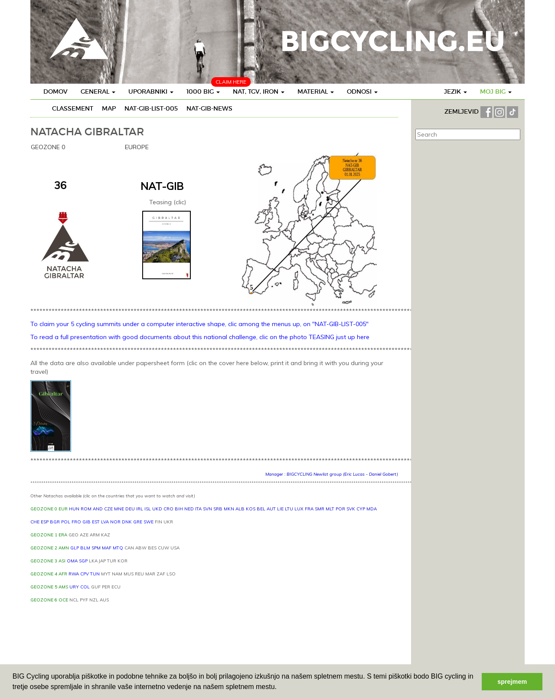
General (98, 91)
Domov (55, 91)
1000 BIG (203, 91)
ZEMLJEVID (462, 111)
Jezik (455, 91)
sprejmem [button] (512, 681)
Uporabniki (150, 91)
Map (109, 108)
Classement (72, 108)
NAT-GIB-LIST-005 (151, 108)
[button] (279, 687)
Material (315, 91)
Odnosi (362, 91)
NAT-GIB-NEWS (209, 108)
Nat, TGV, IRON (258, 91)
